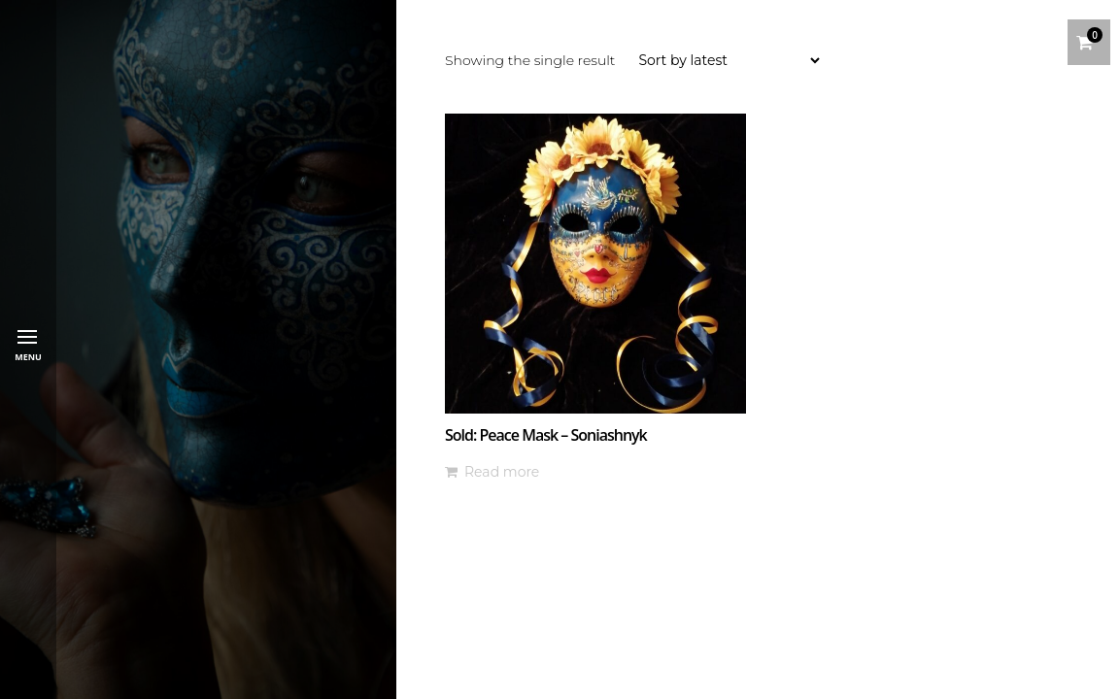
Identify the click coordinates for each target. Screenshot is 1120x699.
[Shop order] (728, 60)
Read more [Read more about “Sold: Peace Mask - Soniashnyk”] (501, 472)
